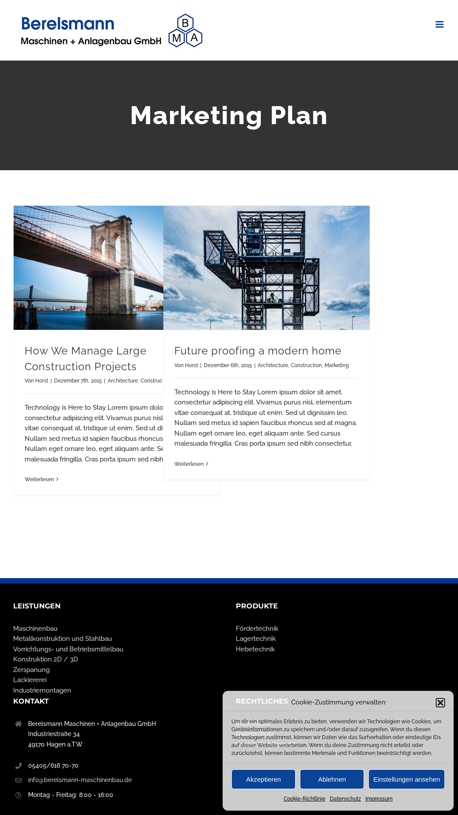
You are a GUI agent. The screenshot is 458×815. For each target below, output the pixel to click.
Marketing (337, 365)
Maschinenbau (35, 629)
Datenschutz (345, 799)
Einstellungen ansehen (406, 779)
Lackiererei (30, 680)
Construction (306, 365)
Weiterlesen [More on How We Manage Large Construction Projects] (39, 479)
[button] (440, 702)
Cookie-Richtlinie (304, 799)
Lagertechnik (256, 639)
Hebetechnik (255, 649)
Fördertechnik (257, 629)
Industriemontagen (42, 690)
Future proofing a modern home (258, 351)
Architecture (123, 381)
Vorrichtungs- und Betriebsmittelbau (68, 649)
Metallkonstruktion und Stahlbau (62, 639)
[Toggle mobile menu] (440, 24)
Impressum (379, 799)
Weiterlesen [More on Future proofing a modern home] (189, 464)
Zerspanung (31, 670)
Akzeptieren (263, 779)
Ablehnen (332, 779)
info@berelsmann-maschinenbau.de (80, 779)
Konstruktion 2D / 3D (45, 659)
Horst (41, 381)
